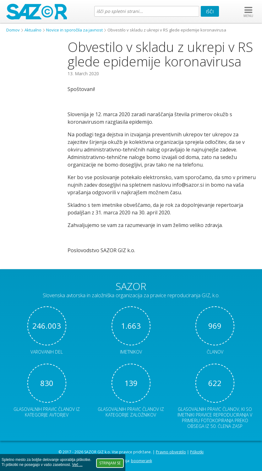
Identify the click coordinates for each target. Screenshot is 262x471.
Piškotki (197, 452)
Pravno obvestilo (171, 452)
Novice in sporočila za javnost (74, 30)
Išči (210, 11)
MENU (248, 16)
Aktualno (33, 30)
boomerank (141, 460)
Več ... (77, 464)
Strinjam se (110, 463)
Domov (13, 30)
